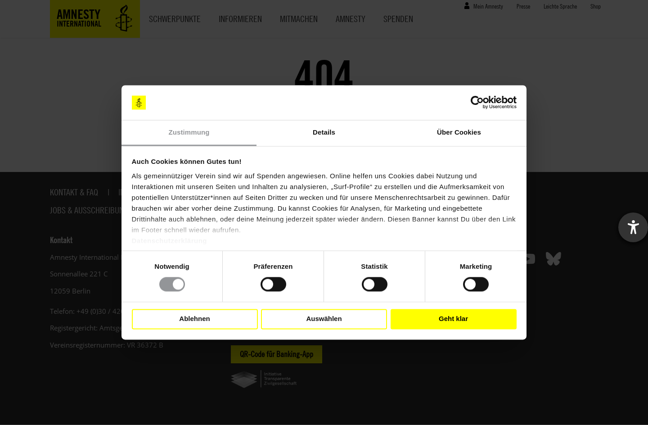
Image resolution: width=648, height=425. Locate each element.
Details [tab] (324, 132)
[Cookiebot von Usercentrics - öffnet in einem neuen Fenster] (477, 102)
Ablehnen (194, 319)
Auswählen (324, 319)
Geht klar (453, 319)
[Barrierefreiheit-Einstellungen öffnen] (633, 227)
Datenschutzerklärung (169, 240)
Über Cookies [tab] (459, 132)
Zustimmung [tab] (189, 132)
